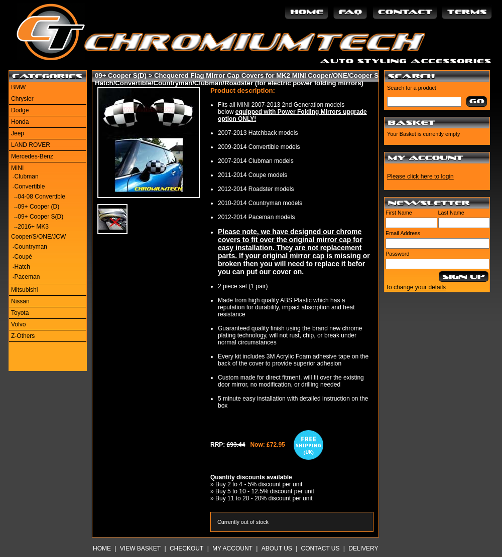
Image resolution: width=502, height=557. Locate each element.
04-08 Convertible (41, 196)
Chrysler (22, 98)
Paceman (27, 276)
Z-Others (23, 335)
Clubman (27, 176)
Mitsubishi (24, 289)
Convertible (30, 186)
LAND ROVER (30, 144)
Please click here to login (420, 176)
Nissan (20, 301)
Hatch (22, 266)
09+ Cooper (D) (38, 206)
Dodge (20, 110)
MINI (17, 167)
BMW (18, 87)
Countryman (31, 246)
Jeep (17, 133)
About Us (277, 548)
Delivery (363, 548)
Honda (20, 121)
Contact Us (320, 548)
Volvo (18, 324)
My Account (232, 548)
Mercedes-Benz (32, 156)
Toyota (20, 312)
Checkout (186, 548)
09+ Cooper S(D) (40, 216)
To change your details (416, 287)
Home (102, 548)
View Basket (140, 548)
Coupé (23, 256)
